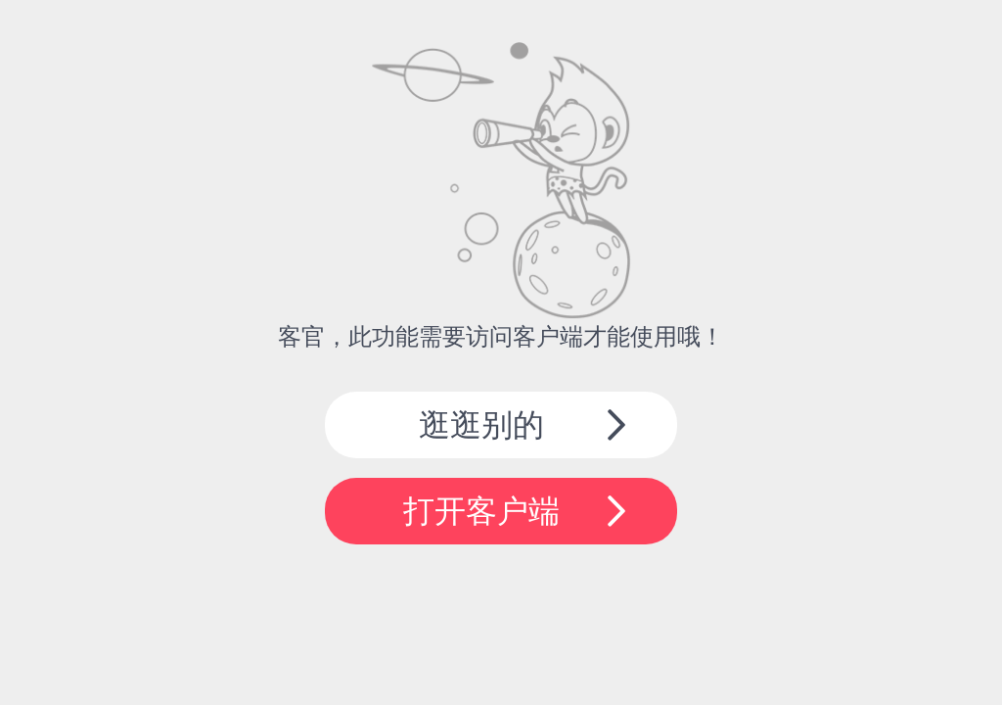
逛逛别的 (481, 425)
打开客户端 (481, 511)
